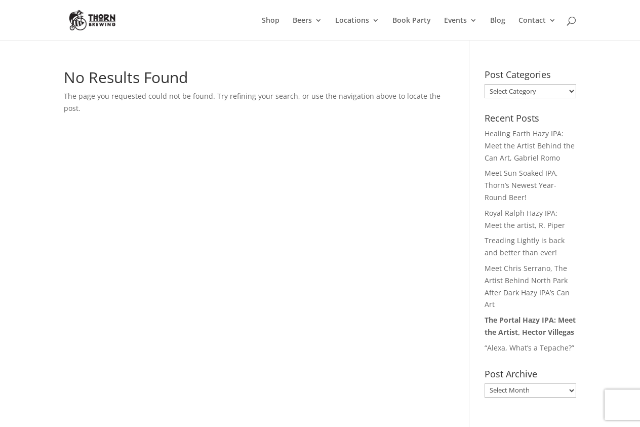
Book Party (411, 21)
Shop (270, 21)
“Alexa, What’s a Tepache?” (529, 348)
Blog (497, 21)
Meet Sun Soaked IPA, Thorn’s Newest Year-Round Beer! (521, 185)
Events (455, 21)
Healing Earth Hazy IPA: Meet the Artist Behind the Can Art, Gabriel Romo (530, 146)
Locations (352, 21)
